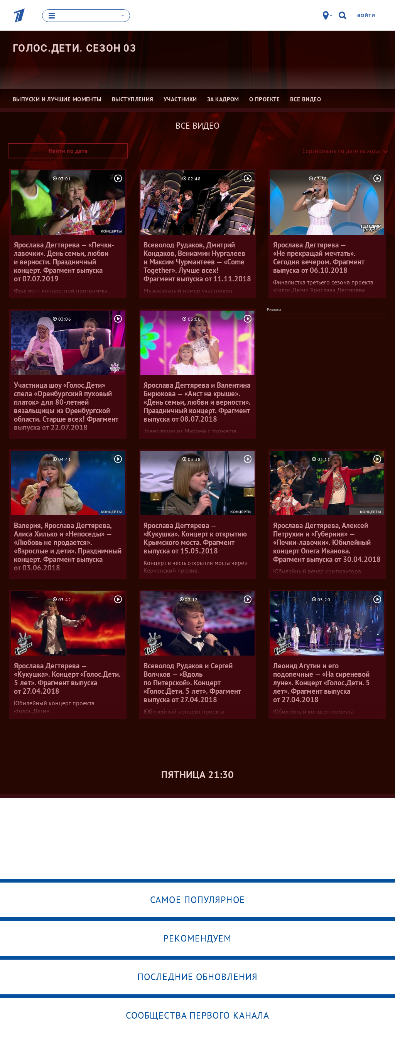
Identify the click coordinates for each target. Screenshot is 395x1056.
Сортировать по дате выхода (341, 151)
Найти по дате (68, 151)
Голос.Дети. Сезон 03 (74, 48)
